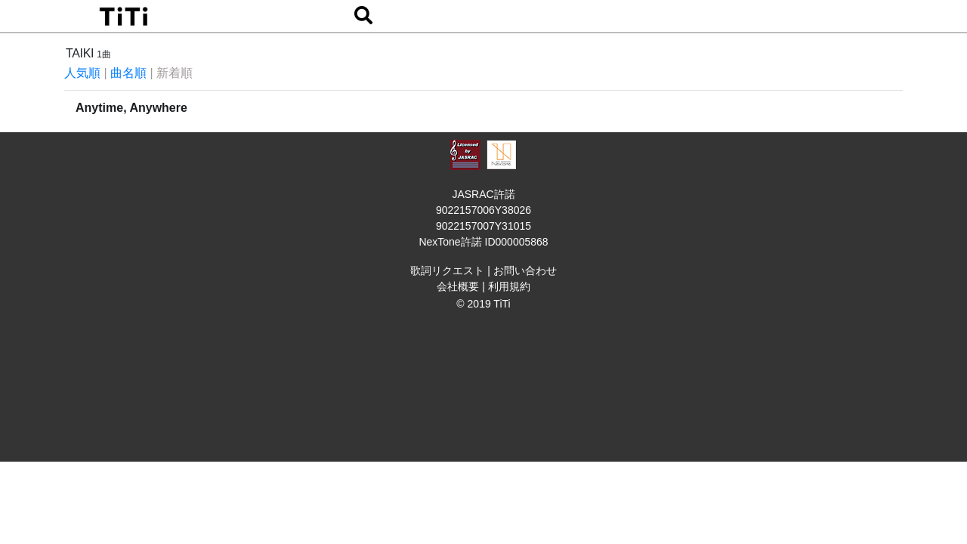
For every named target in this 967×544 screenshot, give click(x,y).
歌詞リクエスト (447, 270)
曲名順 (128, 72)
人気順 (82, 72)
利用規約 (509, 286)
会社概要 (458, 286)
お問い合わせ (525, 270)
